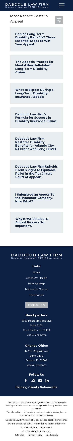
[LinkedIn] (47, 380)
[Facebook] (26, 380)
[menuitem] (19, 434)
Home (36, 272)
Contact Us (36, 305)
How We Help (36, 283)
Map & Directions (36, 334)
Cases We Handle (36, 277)
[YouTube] (40, 380)
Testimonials (36, 295)
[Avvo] (33, 380)
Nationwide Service (36, 289)
